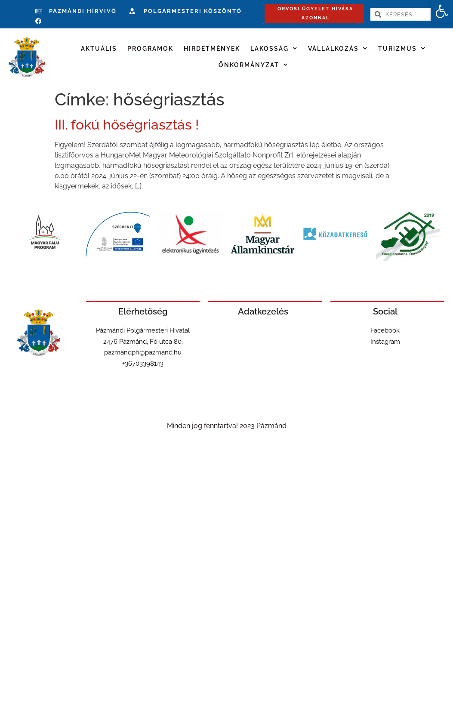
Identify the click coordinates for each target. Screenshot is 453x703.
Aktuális (99, 48)
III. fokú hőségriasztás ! (127, 125)
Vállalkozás (338, 48)
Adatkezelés (263, 311)
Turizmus (402, 48)
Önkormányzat (253, 65)
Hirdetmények (212, 48)
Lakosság (274, 48)
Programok (150, 48)
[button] (442, 11)
